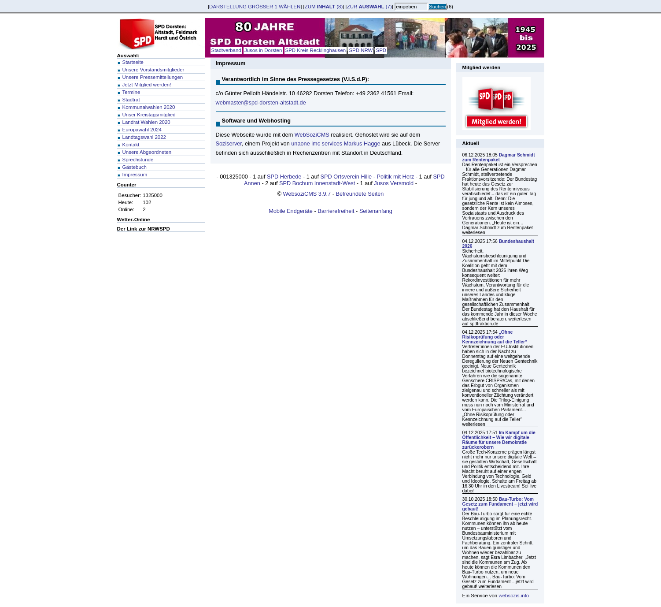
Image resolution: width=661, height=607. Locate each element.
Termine (131, 92)
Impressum (135, 174)
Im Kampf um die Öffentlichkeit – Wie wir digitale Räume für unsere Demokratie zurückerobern (498, 440)
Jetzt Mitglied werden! (146, 84)
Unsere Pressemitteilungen (152, 77)
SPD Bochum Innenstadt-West (317, 183)
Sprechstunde (138, 159)
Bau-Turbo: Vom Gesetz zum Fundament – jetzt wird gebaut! (500, 504)
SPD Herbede (284, 176)
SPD (381, 50)
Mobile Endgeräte (291, 211)
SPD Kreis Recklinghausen (315, 50)
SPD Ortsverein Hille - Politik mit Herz (367, 176)
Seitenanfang (375, 211)
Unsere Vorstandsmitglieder (153, 69)
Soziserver (229, 143)
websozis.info (514, 595)
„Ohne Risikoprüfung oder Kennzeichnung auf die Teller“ (495, 337)
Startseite (133, 62)
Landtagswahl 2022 (144, 137)
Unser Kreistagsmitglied (149, 114)
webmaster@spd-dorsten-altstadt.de (261, 102)
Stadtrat (131, 99)
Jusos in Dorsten (263, 50)
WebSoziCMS (312, 134)
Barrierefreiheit (336, 211)
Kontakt (131, 144)
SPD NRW (361, 50)
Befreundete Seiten (360, 193)
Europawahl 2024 (142, 129)
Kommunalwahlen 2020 (148, 107)
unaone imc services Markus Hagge (335, 143)
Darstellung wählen (254, 6)
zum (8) (324, 6)
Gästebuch (134, 167)
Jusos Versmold (394, 183)
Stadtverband (226, 50)
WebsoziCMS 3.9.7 (307, 193)
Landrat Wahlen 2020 (146, 122)
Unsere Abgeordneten (147, 152)
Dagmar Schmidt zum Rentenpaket (498, 157)
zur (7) (369, 6)
